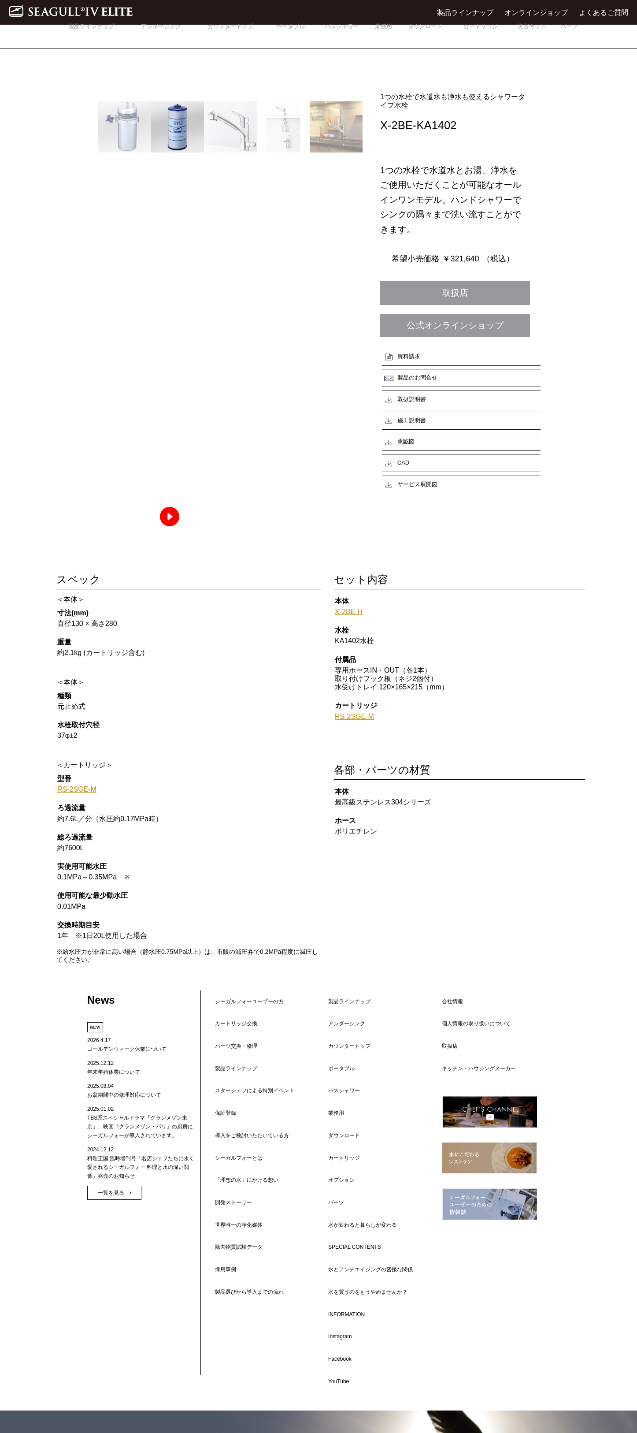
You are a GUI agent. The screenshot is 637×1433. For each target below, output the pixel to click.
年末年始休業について (113, 1092)
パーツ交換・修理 (231, 1030)
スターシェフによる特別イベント (249, 1046)
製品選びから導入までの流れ (244, 1126)
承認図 (397, 396)
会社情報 (447, 1014)
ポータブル (290, 34)
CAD (473, 396)
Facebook (334, 1175)
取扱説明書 (403, 375)
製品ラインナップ (465, 12)
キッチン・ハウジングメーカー (474, 1047)
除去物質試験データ (233, 1110)
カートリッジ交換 (231, 1022)
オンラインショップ (536, 12)
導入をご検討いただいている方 (247, 1071)
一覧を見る (111, 1213)
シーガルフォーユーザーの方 (244, 1014)
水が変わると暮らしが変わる (357, 1102)
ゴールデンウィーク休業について (127, 1069)
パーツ (568, 34)
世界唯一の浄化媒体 (233, 1102)
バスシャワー (342, 34)
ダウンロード (425, 34)
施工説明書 (482, 375)
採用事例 (220, 1118)
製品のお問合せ (488, 355)
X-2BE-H (352, 560)
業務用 (383, 34)
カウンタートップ (230, 34)
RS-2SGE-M (81, 777)
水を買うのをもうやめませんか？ (362, 1143)
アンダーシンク (160, 34)
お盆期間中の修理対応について (124, 1115)
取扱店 (455, 293)
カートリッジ (480, 34)
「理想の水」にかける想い (241, 1086)
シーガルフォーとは (233, 1079)
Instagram (334, 1167)
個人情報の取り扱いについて (471, 1022)
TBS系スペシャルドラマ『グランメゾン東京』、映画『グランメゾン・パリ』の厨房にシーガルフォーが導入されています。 (140, 1147)
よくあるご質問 (603, 12)
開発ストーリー (228, 1094)
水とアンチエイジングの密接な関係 (365, 1127)
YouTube (333, 1183)
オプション (336, 1078)
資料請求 (400, 355)
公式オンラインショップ (455, 325)
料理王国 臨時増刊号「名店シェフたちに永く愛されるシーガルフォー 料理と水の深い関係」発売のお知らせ (140, 1187)
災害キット (531, 34)
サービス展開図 (409, 416)
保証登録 (220, 1054)
